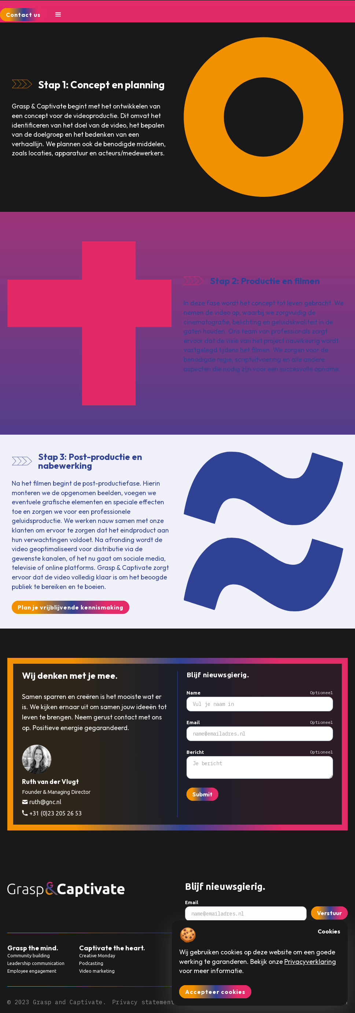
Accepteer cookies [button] (215, 991)
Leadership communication (35, 963)
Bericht (195, 752)
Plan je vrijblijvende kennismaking (70, 607)
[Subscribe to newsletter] (259, 733)
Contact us (23, 14)
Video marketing (97, 970)
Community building (28, 955)
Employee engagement (31, 970)
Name (193, 692)
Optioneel (321, 692)
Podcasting (91, 963)
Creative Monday (97, 955)
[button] (58, 14)
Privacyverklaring (310, 961)
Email (193, 722)
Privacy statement (143, 1002)
